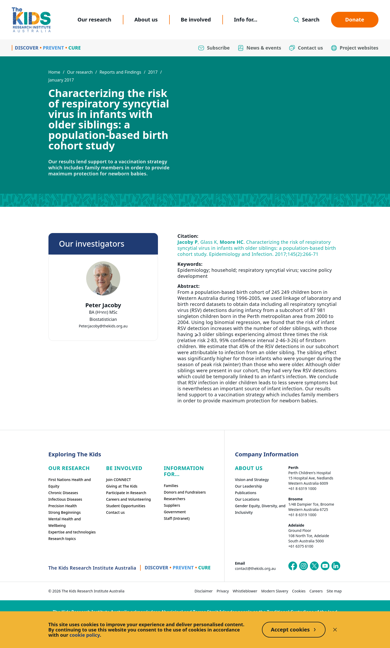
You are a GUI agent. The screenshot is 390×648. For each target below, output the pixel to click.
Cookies (298, 590)
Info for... (245, 19)
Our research (94, 19)
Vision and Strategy (252, 479)
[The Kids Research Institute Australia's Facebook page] (292, 565)
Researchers (174, 498)
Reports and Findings (120, 72)
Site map (334, 590)
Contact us (115, 512)
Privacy (223, 590)
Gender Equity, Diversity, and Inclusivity (260, 509)
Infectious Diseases (65, 499)
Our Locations (247, 499)
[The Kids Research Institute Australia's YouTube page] (325, 565)
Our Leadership (248, 486)
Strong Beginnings (64, 512)
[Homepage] (31, 19)
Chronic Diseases (63, 492)
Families (171, 485)
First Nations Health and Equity (69, 483)
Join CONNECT (118, 479)
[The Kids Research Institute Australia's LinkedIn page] (335, 565)
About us (146, 19)
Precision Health (62, 505)
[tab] (100, 314)
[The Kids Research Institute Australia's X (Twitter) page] (314, 565)
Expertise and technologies (72, 532)
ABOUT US (249, 468)
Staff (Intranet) (176, 518)
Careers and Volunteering (128, 499)
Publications (245, 492)
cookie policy (84, 635)
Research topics (62, 538)
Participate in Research (126, 492)
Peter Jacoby (103, 305)
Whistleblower (245, 590)
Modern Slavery (274, 590)
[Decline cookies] (335, 629)
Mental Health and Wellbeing (64, 522)
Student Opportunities (125, 505)
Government (175, 511)
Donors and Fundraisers (185, 492)
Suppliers (172, 505)
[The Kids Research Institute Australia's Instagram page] (303, 565)
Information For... (184, 471)
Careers (316, 590)
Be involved (196, 19)
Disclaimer (204, 590)
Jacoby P (188, 242)
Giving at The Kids (122, 486)
